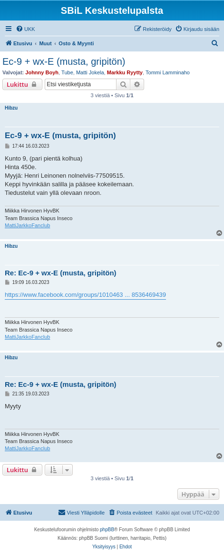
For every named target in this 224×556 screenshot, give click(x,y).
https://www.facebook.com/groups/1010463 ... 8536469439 (85, 294)
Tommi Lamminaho (168, 72)
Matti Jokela (90, 72)
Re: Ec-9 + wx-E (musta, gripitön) (61, 273)
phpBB (107, 529)
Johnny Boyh (41, 72)
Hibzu (11, 108)
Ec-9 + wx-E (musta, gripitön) (63, 61)
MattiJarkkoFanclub (27, 225)
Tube (67, 72)
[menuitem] (25, 29)
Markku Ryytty (125, 72)
